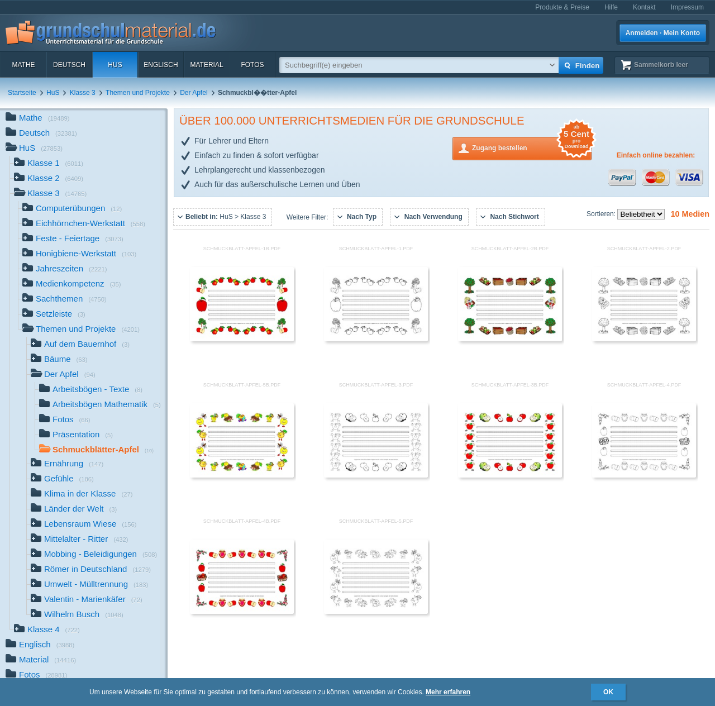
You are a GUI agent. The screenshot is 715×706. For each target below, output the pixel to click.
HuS (115, 65)
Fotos (252, 65)
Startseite (22, 93)
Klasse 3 (83, 93)
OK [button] (608, 692)
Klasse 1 (48, 164)
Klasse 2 (48, 179)
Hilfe (611, 7)
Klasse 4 (47, 630)
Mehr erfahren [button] (448, 692)
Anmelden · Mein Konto (663, 33)
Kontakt (644, 7)
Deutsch (69, 65)
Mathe (23, 65)
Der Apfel (193, 93)
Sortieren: (602, 214)
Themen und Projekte (138, 93)
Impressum (687, 7)
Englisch (161, 65)
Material (206, 65)
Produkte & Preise (562, 7)
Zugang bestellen (532, 147)
